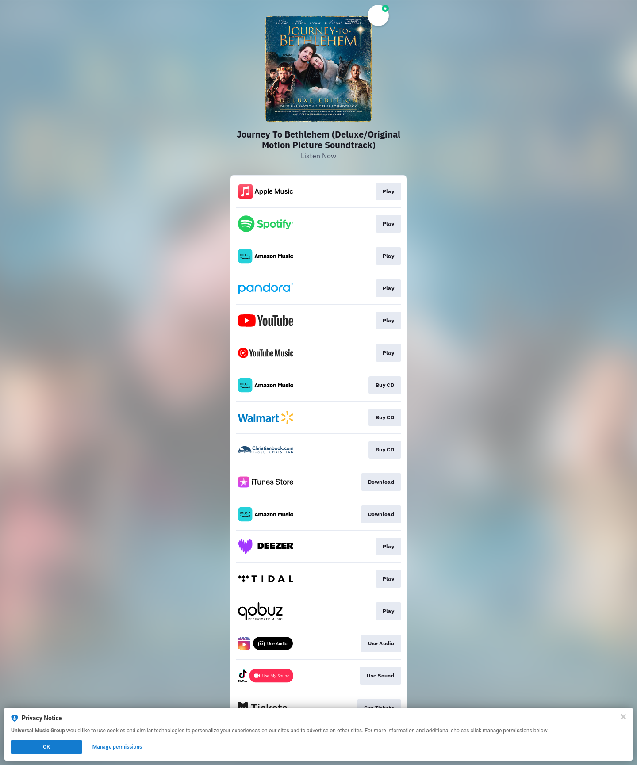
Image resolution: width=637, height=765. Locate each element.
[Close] (623, 717)
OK (46, 747)
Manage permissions (117, 747)
